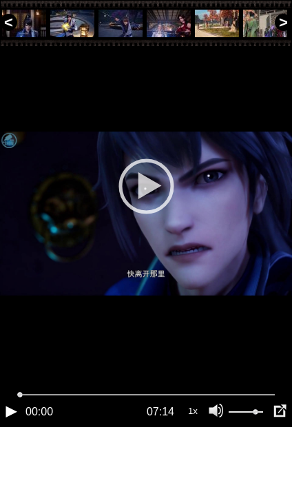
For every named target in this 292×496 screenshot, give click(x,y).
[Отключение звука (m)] (216, 458)
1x (193, 458)
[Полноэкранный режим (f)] (279, 458)
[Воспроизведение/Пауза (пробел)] (11, 458)
